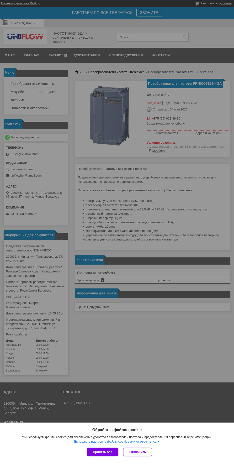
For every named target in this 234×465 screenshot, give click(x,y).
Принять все (102, 452)
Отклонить (137, 452)
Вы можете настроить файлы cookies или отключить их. (115, 441)
